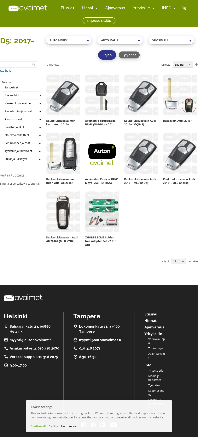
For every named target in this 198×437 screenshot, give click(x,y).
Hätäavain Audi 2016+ (177, 121)
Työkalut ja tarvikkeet (18, 151)
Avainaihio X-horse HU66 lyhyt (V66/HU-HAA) (101, 181)
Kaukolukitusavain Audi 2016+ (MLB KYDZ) (140, 181)
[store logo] (28, 8)
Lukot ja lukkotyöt (16, 159)
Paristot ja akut (14, 127)
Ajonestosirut (13, 119)
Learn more (68, 426)
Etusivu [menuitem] (67, 8)
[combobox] (68, 40)
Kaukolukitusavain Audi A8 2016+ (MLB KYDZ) (62, 239)
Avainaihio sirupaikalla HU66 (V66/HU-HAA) (100, 122)
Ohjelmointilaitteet (17, 135)
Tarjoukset (11, 87)
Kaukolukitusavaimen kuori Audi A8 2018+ (60, 181)
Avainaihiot (12, 95)
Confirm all (38, 426)
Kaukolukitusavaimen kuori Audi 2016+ (60, 122)
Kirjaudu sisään (99, 21)
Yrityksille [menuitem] (141, 8)
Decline (53, 426)
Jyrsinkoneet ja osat (17, 143)
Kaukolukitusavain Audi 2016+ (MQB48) (140, 122)
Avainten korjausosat (18, 111)
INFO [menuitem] (166, 8)
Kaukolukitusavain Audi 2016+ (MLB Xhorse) (179, 181)
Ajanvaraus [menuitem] (115, 8)
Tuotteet (7, 82)
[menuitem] (95, 8)
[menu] (118, 8)
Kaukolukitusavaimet (18, 103)
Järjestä (166, 64)
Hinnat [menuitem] (87, 8)
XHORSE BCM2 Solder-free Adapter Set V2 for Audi (100, 241)
